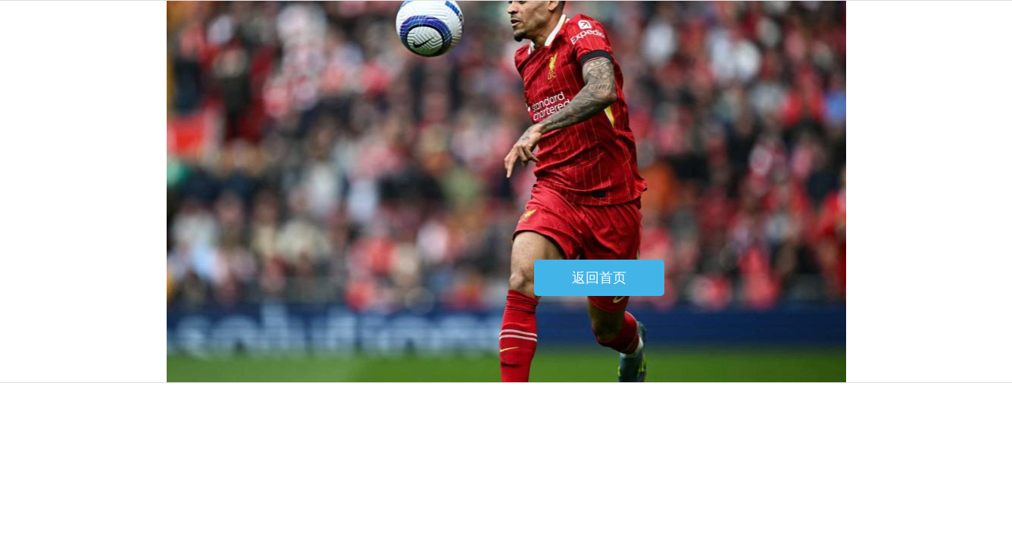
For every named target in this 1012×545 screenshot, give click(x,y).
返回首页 (599, 277)
